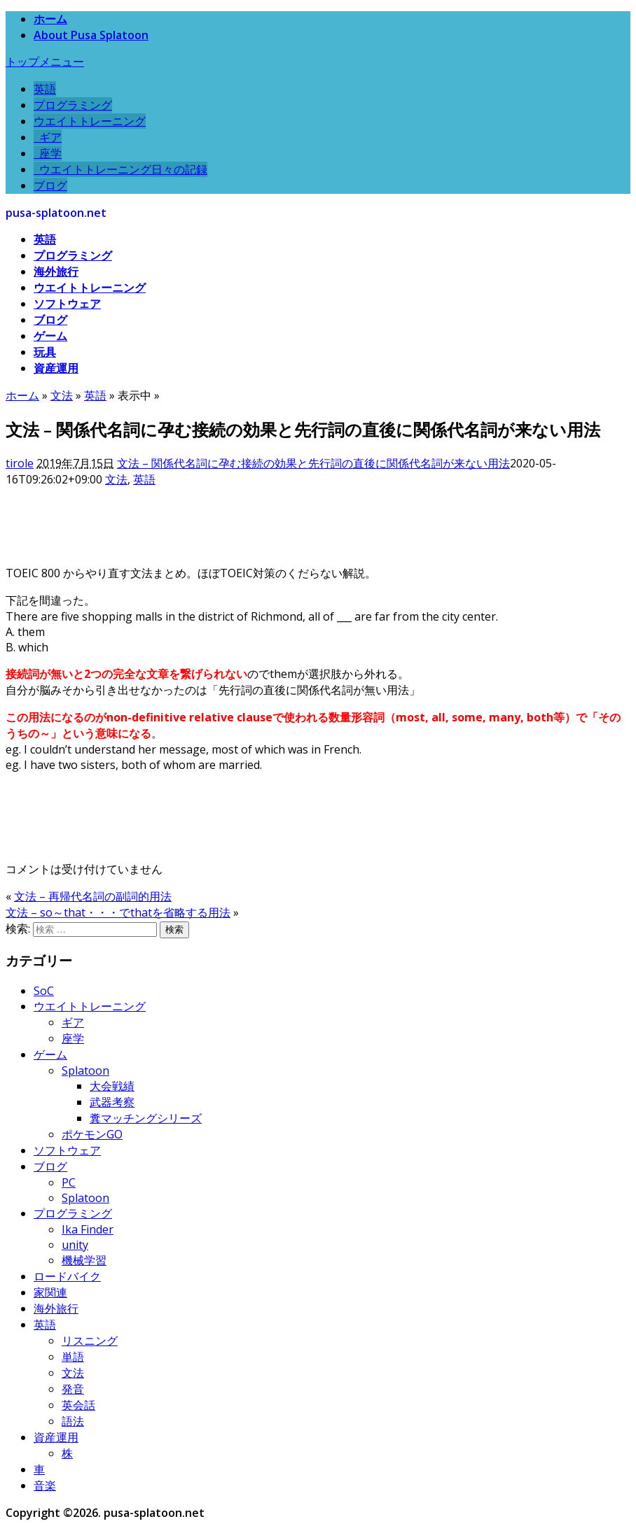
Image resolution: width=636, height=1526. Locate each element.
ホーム (50, 19)
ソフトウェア (67, 303)
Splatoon (85, 1070)
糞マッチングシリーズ (146, 1118)
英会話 (78, 1405)
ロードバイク (67, 1276)
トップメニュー (45, 61)
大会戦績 (112, 1086)
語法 (73, 1421)
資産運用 (56, 368)
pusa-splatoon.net (56, 212)
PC (69, 1182)
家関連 (50, 1292)
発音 (73, 1389)
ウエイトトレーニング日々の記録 (120, 169)
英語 (45, 89)
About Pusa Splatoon (91, 35)
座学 (48, 153)
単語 (73, 1356)
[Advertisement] (261, 519)
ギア (48, 137)
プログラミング (73, 105)
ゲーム (50, 336)
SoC (44, 990)
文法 (116, 479)
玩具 (45, 352)
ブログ (50, 185)
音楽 (45, 1485)
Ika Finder (87, 1229)
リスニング (90, 1340)
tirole (20, 463)
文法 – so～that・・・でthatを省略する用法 (118, 912)
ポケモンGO (92, 1134)
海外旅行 (56, 271)
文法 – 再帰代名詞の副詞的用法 (93, 896)
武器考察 (112, 1102)
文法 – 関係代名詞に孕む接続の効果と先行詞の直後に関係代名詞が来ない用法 (313, 463)
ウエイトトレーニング (90, 121)
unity (75, 1244)
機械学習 (84, 1260)
